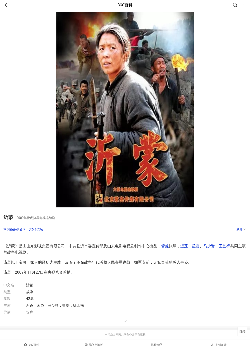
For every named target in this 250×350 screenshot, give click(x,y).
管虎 (165, 246)
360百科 (124, 5)
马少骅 (209, 246)
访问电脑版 (94, 344)
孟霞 (196, 246)
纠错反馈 (218, 344)
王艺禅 (224, 246)
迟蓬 (184, 246)
